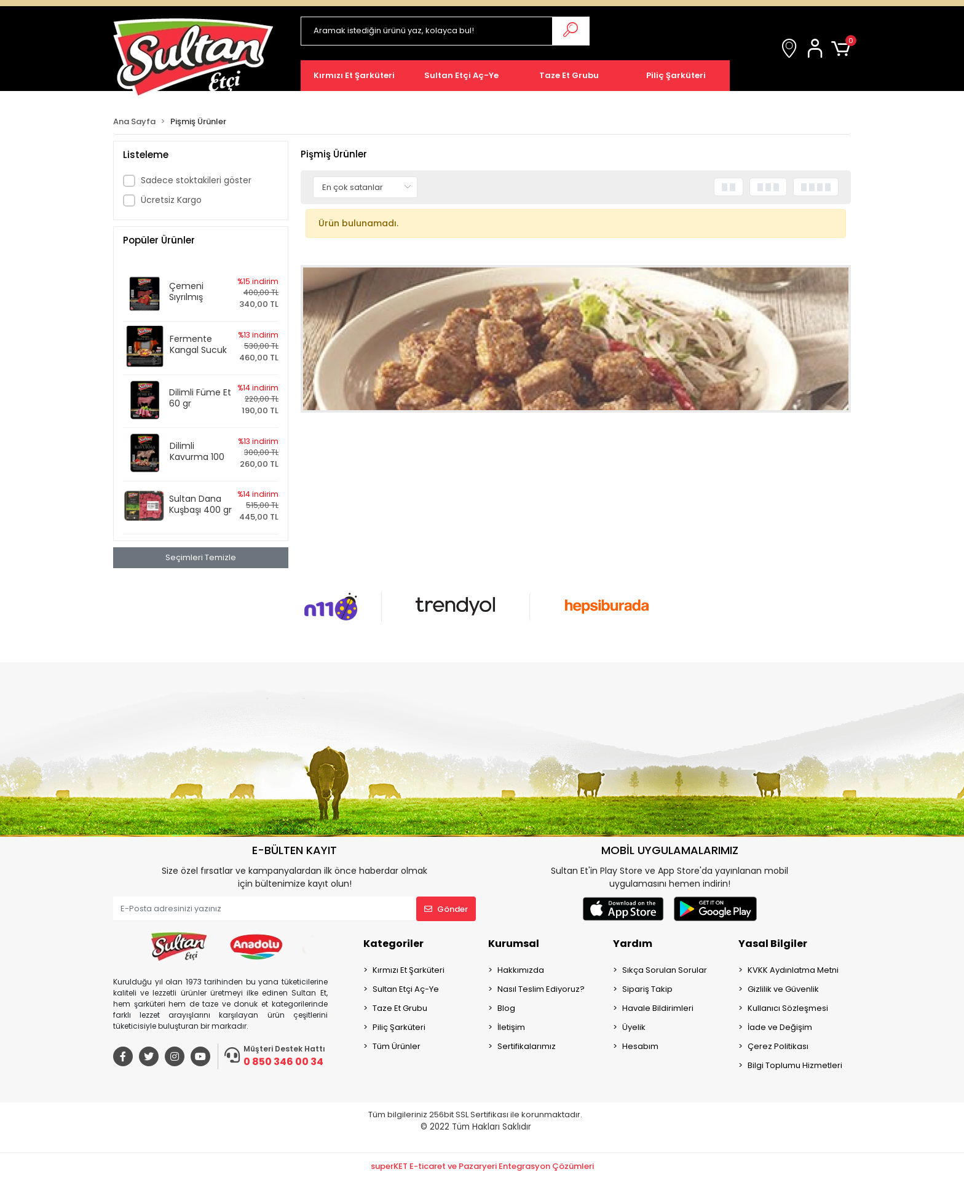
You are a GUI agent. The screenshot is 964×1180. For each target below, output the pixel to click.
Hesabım (640, 1046)
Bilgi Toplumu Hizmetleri (795, 1065)
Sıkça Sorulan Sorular (664, 970)
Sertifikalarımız (526, 1046)
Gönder (446, 909)
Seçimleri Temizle (200, 557)
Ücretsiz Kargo (171, 200)
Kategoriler (393, 943)
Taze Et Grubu (400, 1008)
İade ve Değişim (780, 1027)
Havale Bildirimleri (657, 1008)
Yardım (632, 943)
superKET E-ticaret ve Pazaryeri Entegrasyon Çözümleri (482, 1166)
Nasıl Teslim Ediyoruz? (541, 989)
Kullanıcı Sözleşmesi (788, 1008)
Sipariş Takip (647, 989)
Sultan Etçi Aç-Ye (406, 989)
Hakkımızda (520, 970)
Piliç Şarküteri (399, 1027)
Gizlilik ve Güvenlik (783, 989)
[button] (817, 49)
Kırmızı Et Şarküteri (408, 970)
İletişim (511, 1027)
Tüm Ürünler (397, 1046)
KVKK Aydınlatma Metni (793, 970)
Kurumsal (513, 943)
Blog (506, 1008)
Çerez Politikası (778, 1046)
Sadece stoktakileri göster (196, 180)
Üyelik (634, 1027)
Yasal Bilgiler (772, 943)
